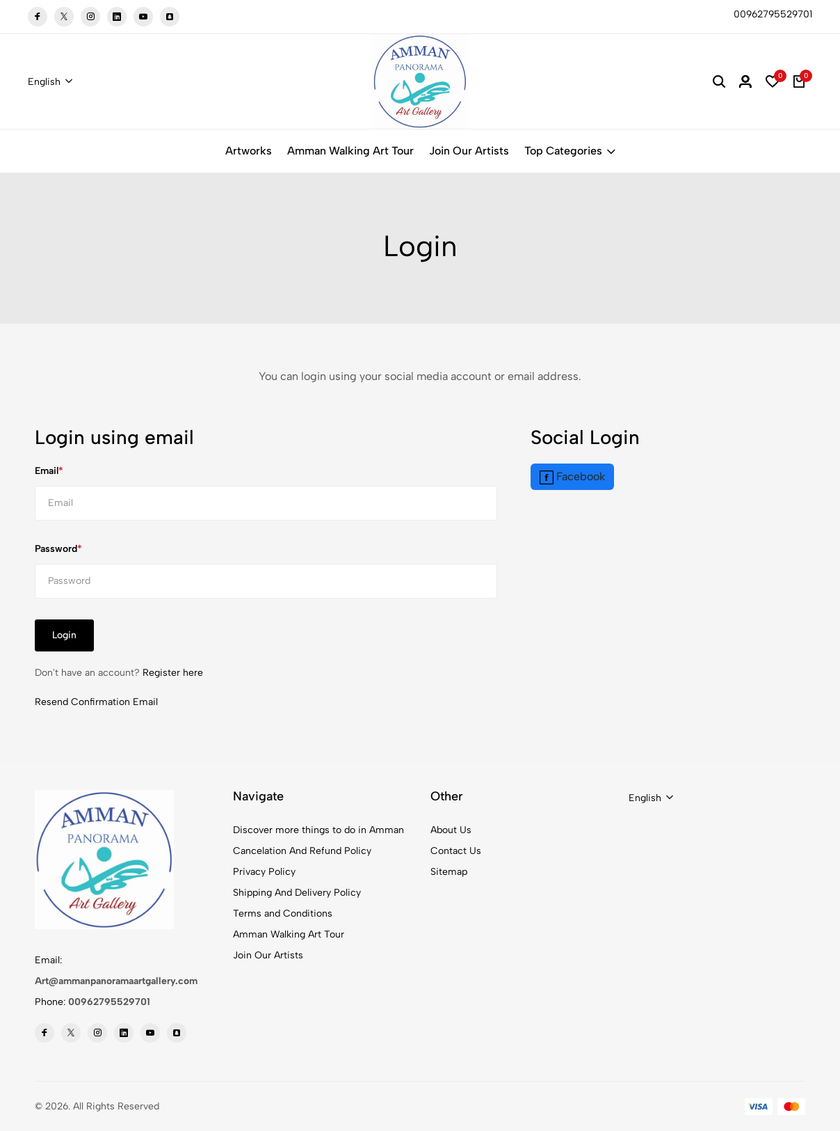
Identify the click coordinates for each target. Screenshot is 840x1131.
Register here (173, 673)
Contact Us (455, 851)
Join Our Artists (469, 150)
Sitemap (448, 872)
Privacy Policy (264, 872)
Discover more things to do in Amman (318, 830)
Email (46, 471)
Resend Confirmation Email (96, 702)
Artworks (248, 150)
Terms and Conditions (282, 913)
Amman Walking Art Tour (350, 150)
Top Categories (569, 150)
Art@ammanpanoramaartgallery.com (116, 981)
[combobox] (50, 82)
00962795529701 (109, 1002)
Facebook (572, 477)
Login (64, 635)
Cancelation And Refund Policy (302, 851)
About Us (450, 830)
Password (56, 549)
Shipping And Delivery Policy (297, 893)
